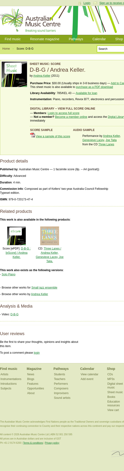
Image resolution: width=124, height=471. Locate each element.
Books (111, 397)
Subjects (5, 388)
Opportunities (35, 388)
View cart (113, 410)
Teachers (59, 379)
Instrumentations (10, 379)
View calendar (89, 374)
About (31, 393)
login (37, 352)
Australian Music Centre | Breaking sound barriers (31, 20)
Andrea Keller (41, 75)
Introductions (8, 383)
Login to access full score (64, 113)
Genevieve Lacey (93, 140)
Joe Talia (111, 140)
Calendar (99, 39)
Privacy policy (52, 443)
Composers (61, 388)
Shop (111, 369)
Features (32, 383)
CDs (110, 374)
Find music (13, 39)
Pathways (76, 39)
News (30, 374)
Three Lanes (106, 144)
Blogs (30, 379)
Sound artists (62, 398)
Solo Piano (8, 274)
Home (6, 48)
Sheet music (115, 392)
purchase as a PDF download (94, 87)
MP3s (111, 379)
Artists (4, 374)
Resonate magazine (45, 39)
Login (87, 3)
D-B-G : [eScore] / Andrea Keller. (18, 253)
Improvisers (61, 393)
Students (59, 374)
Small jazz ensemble (44, 287)
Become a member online (71, 117)
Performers (61, 383)
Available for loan (86, 93)
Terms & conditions (33, 443)
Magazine (34, 369)
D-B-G (14, 314)
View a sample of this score (53, 136)
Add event (87, 379)
